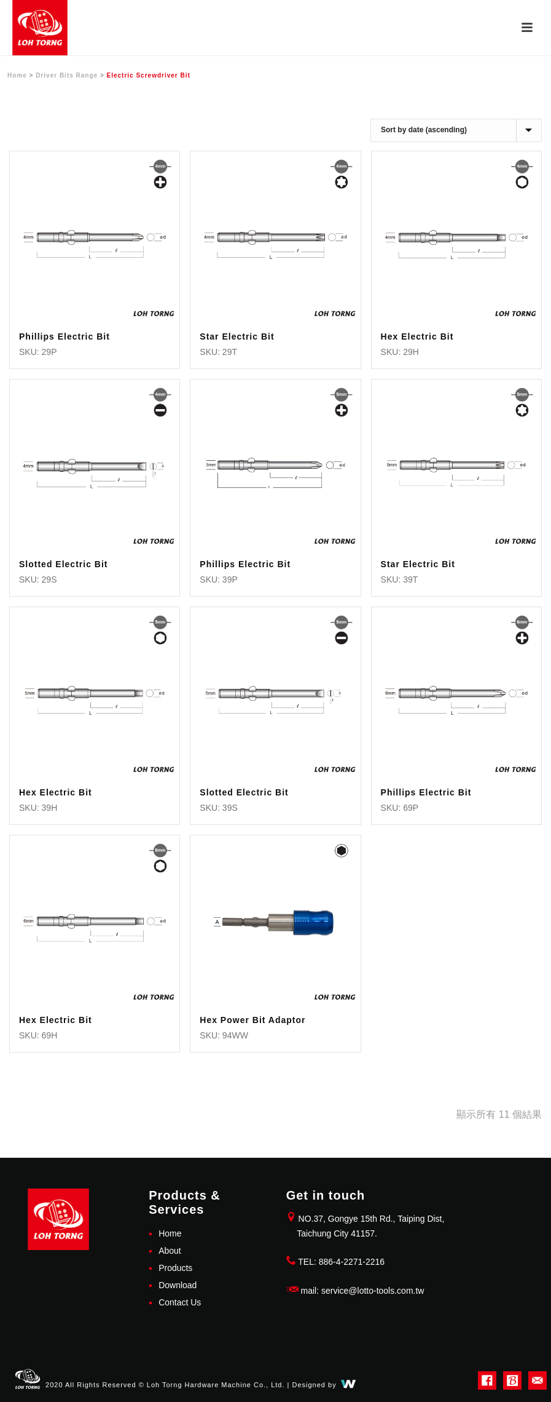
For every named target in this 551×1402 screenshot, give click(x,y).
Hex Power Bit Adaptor (252, 1020)
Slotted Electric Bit (63, 564)
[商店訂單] (456, 130)
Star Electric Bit (237, 336)
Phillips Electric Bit (64, 336)
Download (177, 1285)
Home (17, 75)
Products (175, 1268)
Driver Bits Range (67, 75)
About (169, 1251)
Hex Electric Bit (417, 336)
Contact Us (179, 1302)
